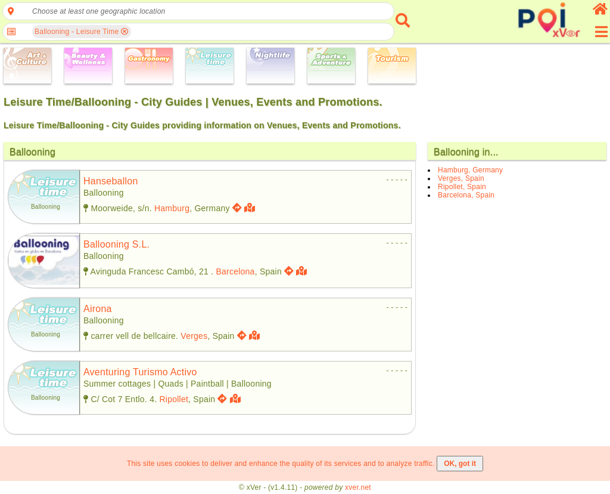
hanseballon (110, 181)
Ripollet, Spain (462, 187)
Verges (193, 336)
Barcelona (235, 271)
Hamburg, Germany (470, 170)
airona (97, 309)
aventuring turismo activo (140, 372)
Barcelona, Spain (466, 195)
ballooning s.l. (116, 244)
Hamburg (171, 208)
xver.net (358, 487)
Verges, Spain (461, 178)
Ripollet (173, 399)
